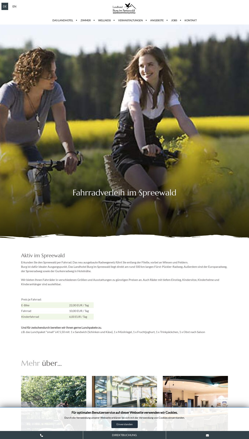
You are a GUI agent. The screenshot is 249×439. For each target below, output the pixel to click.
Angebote (157, 20)
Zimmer (86, 20)
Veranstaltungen (130, 20)
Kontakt (191, 20)
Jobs (174, 20)
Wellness (104, 20)
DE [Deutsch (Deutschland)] (5, 6)
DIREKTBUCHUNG (124, 435)
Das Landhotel (62, 20)
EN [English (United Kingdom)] (14, 6)
